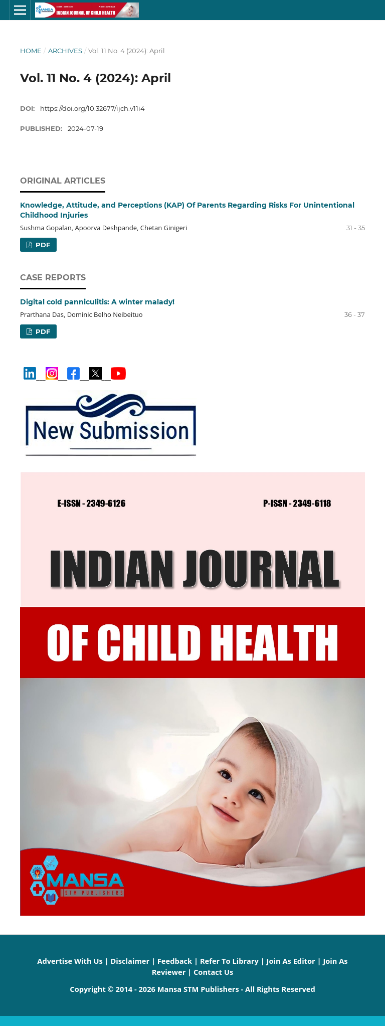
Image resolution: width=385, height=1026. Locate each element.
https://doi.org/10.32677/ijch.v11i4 (92, 108)
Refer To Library (229, 961)
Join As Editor (291, 961)
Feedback (174, 961)
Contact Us (213, 972)
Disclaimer (129, 961)
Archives (65, 51)
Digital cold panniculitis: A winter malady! (97, 301)
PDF (42, 245)
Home (31, 51)
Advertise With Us (69, 961)
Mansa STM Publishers (198, 989)
